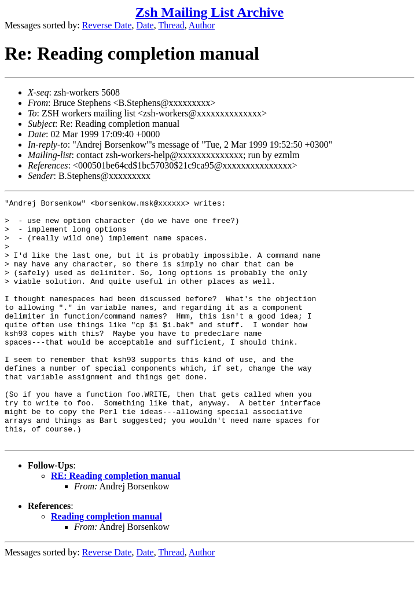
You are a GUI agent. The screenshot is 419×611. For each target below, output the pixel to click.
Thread (171, 25)
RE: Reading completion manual (116, 524)
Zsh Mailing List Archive (209, 12)
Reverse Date (107, 25)
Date (145, 25)
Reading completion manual (106, 565)
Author (202, 25)
